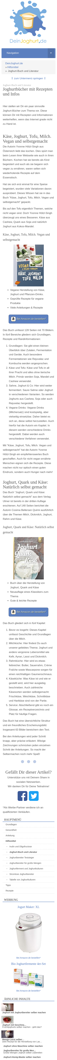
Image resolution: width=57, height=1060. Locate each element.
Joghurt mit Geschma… (14, 1025)
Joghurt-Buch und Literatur (23, 852)
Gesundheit (11, 830)
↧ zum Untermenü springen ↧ (28, 78)
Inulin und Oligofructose (20, 846)
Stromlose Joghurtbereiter (21, 874)
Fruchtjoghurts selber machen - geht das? (22, 1027)
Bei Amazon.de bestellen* (28, 319)
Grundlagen (11, 824)
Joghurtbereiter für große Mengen (25, 863)
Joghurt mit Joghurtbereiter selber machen (24, 1012)
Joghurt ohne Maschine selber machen (23, 1046)
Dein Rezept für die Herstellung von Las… (22, 1041)
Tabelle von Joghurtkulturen (22, 879)
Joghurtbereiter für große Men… (19, 1050)
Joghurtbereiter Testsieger (21, 857)
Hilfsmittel (12, 67)
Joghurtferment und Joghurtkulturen (26, 868)
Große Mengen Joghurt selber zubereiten (22, 1052)
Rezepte (10, 890)
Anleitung (10, 835)
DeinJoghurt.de (14, 63)
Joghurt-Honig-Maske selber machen (22, 1057)
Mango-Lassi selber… (13, 1039)
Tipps (8, 885)
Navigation (30, 53)
